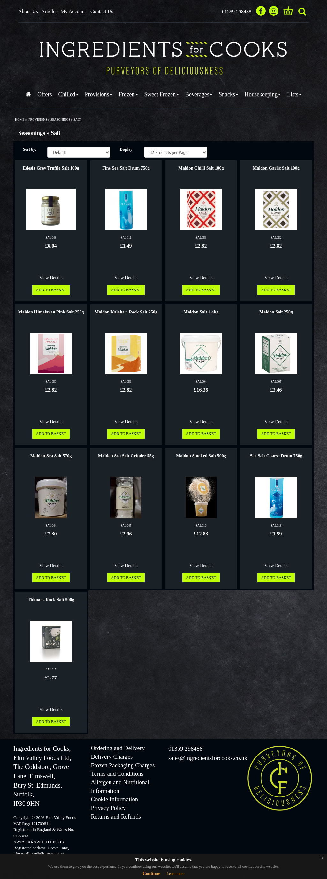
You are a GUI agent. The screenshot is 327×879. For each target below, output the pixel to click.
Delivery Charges (112, 756)
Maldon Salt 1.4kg (201, 312)
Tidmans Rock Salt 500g (51, 600)
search (302, 11)
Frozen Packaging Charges (123, 765)
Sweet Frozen (161, 94)
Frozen (128, 94)
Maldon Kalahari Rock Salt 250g (126, 312)
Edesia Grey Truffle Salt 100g (51, 168)
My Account (73, 11)
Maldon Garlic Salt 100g (276, 168)
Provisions (98, 94)
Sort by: (29, 149)
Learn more (176, 873)
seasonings (60, 119)
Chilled (68, 94)
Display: (126, 149)
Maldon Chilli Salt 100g (201, 168)
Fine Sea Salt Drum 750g (126, 168)
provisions (37, 119)
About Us (28, 11)
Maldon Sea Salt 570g (51, 456)
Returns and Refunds (116, 816)
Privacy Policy (108, 807)
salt (77, 119)
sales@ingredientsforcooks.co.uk (207, 758)
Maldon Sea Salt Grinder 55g (126, 456)
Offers (44, 94)
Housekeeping (263, 94)
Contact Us (101, 11)
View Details (51, 277)
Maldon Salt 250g (276, 312)
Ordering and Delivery (118, 748)
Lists (294, 94)
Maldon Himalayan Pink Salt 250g (51, 312)
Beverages (198, 94)
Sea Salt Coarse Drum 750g (276, 456)
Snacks (228, 94)
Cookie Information (114, 799)
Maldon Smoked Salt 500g (201, 456)
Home (19, 119)
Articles (49, 11)
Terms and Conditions (117, 773)
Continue (151, 873)
